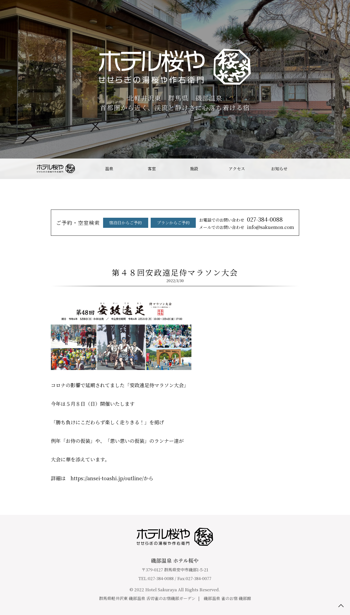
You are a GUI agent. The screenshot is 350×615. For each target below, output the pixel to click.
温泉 (109, 168)
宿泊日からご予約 (125, 228)
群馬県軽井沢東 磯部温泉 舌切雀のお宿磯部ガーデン (147, 598)
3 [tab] (175, 150)
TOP (341, 606)
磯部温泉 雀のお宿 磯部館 (227, 598)
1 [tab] (158, 150)
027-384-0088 (265, 225)
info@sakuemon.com (270, 232)
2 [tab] (167, 150)
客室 (152, 168)
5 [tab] (191, 150)
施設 (194, 168)
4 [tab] (183, 150)
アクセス (237, 168)
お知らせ (279, 168)
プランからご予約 (173, 228)
